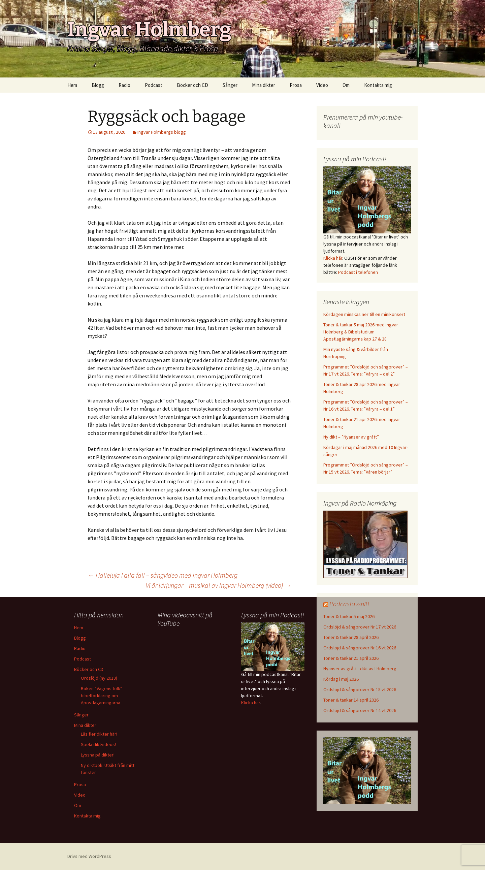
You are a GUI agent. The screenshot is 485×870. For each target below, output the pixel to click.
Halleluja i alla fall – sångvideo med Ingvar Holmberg (162, 575)
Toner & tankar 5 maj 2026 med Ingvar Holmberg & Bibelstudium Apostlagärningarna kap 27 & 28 (360, 332)
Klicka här (332, 258)
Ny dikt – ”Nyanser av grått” (351, 437)
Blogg (98, 85)
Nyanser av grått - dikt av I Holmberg (359, 669)
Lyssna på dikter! (98, 755)
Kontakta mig (378, 85)
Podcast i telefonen (358, 272)
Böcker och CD (192, 85)
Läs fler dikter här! (99, 734)
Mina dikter (263, 85)
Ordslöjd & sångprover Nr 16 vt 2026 (359, 648)
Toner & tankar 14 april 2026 (351, 700)
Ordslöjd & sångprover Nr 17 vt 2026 (359, 627)
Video (322, 85)
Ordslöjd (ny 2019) (99, 678)
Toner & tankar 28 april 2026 (351, 637)
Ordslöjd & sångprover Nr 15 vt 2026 (359, 689)
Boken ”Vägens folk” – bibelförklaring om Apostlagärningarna (103, 695)
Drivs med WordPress (89, 856)
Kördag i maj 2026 (341, 679)
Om (346, 85)
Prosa (296, 85)
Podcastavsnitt (349, 604)
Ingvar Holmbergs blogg (161, 132)
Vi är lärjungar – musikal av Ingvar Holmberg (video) (218, 585)
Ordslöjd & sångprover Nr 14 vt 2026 (359, 710)
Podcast (153, 85)
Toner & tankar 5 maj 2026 (349, 616)
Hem (72, 85)
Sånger (230, 85)
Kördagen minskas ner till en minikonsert (364, 314)
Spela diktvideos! (98, 744)
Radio (124, 85)
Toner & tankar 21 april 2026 (351, 658)
